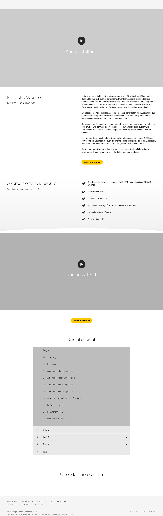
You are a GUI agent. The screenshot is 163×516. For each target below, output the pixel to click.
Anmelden (151, 5)
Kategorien (92, 5)
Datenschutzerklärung (18, 503)
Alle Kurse (76, 5)
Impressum (39, 503)
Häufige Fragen (109, 5)
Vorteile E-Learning (132, 5)
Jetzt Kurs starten (92, 162)
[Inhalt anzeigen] (126, 348)
